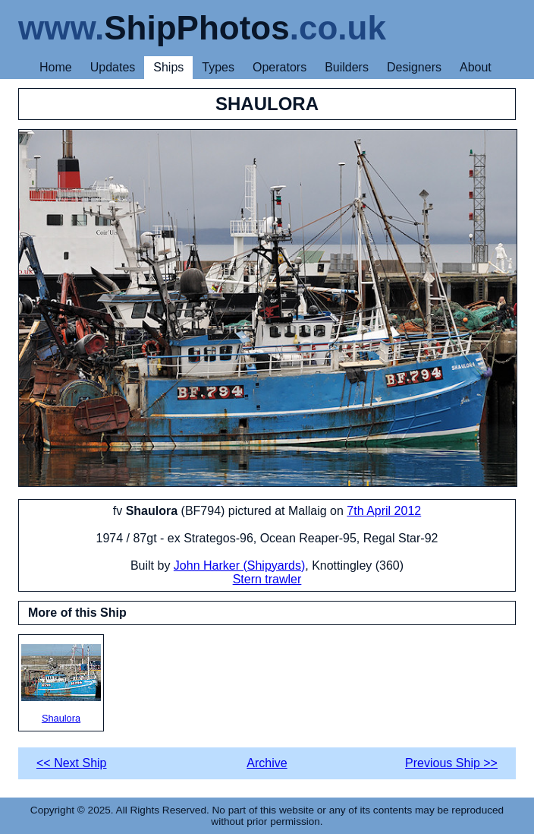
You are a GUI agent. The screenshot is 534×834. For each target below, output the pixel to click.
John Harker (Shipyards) (239, 565)
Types (218, 67)
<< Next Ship (71, 763)
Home (55, 67)
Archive (267, 763)
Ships (168, 67)
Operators (279, 67)
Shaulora (61, 684)
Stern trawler (267, 579)
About (476, 67)
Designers (414, 67)
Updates (113, 67)
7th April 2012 (384, 510)
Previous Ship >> (451, 763)
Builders (347, 67)
